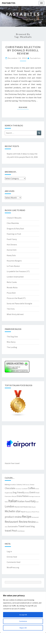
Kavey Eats (11, 255)
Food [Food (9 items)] (37, 493)
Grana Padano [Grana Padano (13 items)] (23, 496)
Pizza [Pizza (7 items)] (37, 512)
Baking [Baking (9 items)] (7, 484)
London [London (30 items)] (9, 506)
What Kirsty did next (15, 314)
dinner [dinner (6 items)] (37, 488)
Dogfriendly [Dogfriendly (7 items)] (8, 493)
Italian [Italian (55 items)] (13, 501)
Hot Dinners (12, 244)
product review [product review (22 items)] (13, 516)
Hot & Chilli (11, 250)
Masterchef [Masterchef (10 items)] (19, 507)
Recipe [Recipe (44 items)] (26, 516)
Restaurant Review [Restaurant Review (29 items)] (16, 521)
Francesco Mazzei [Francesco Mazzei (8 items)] (10, 496)
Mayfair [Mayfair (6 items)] (34, 507)
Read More (24, 107)
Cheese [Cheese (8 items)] (32, 484)
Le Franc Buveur (13, 266)
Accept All (23, 615)
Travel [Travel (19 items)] (21, 526)
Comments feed (13, 562)
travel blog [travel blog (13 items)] (30, 526)
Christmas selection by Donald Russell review (23, 50)
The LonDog (12, 347)
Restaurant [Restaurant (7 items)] (35, 517)
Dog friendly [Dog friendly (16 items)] (19, 492)
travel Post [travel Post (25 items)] (11, 530)
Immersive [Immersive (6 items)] (37, 496)
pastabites (35, 58)
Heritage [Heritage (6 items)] (31, 496)
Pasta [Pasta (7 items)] (33, 512)
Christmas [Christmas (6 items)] (18, 488)
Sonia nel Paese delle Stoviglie (19, 303)
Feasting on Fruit (14, 234)
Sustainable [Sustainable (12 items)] (13, 526)
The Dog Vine (12, 336)
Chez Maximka (13, 223)
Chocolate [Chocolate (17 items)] (10, 488)
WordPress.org (13, 567)
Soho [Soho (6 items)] (6, 527)
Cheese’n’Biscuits (14, 218)
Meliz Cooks (12, 282)
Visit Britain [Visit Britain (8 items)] (21, 531)
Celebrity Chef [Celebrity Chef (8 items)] (20, 484)
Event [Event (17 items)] (32, 492)
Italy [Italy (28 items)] (33, 501)
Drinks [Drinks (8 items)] (27, 493)
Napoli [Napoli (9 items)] (23, 512)
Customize (23, 621)
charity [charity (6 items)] (27, 484)
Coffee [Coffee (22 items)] (31, 488)
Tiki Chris (11, 309)
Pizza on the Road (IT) (16, 298)
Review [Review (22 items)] (32, 521)
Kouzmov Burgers (14, 260)
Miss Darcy (11, 342)
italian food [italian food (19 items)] (24, 501)
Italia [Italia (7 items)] (6, 502)
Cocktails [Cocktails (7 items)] (24, 488)
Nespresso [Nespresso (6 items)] (29, 512)
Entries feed (12, 557)
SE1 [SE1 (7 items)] (37, 522)
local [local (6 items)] (37, 502)
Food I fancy (12, 239)
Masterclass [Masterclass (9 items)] (27, 507)
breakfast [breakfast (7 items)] (13, 484)
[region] (23, 612)
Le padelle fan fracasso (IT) (18, 271)
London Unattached (15, 276)
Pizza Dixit (11, 293)
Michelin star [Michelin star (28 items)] (12, 511)
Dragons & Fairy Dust (15, 228)
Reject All (23, 628)
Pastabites (8, 2)
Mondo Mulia (12, 287)
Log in (9, 551)
